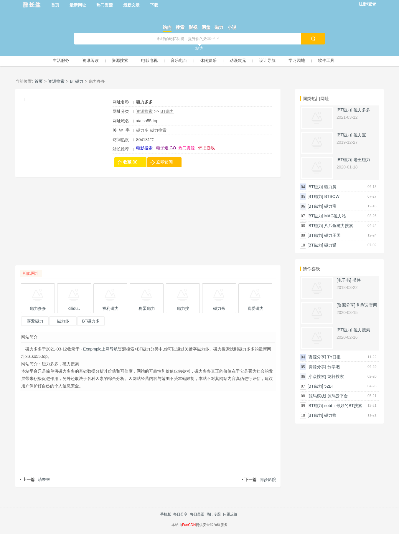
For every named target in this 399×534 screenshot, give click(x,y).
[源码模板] (316, 396)
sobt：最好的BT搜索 (343, 405)
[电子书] (344, 280)
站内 (167, 27)
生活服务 (61, 60)
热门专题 (214, 514)
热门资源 (104, 5)
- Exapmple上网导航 (99, 349)
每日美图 (197, 514)
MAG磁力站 (335, 216)
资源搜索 (120, 60)
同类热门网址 (316, 98)
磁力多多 (362, 110)
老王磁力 (362, 159)
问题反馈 (230, 514)
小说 (231, 27)
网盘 (206, 27)
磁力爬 (330, 186)
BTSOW (331, 196)
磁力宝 (360, 135)
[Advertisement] (148, 224)
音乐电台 (179, 60)
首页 (55, 5)
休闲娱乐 (208, 60)
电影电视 (149, 60)
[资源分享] (346, 305)
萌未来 (35, 479)
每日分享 (180, 514)
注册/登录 (367, 3)
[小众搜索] (316, 376)
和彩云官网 (367, 305)
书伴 (356, 280)
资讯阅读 (90, 60)
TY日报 (334, 357)
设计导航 (267, 60)
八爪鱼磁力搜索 (338, 225)
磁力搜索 (158, 130)
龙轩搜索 (335, 376)
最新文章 (131, 5)
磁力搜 (330, 415)
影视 (193, 27)
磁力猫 (330, 245)
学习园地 (296, 60)
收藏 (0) (130, 162)
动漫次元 (238, 60)
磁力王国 (332, 235)
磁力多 (142, 130)
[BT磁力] (344, 110)
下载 (154, 5)
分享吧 (333, 366)
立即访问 (164, 162)
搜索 (180, 27)
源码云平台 (337, 396)
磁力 (219, 27)
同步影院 (259, 479)
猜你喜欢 (311, 268)
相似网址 (31, 273)
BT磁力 (76, 81)
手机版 (165, 514)
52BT (329, 386)
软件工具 (326, 60)
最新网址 (78, 5)
